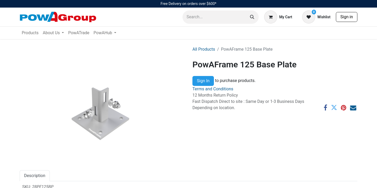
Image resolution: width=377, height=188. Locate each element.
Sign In (203, 80)
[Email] (353, 107)
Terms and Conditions (212, 88)
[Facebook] (325, 107)
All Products (203, 49)
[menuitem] (30, 33)
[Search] (252, 17)
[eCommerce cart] (278, 17)
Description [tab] (34, 175)
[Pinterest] (343, 107)
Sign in (346, 16)
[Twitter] (334, 107)
